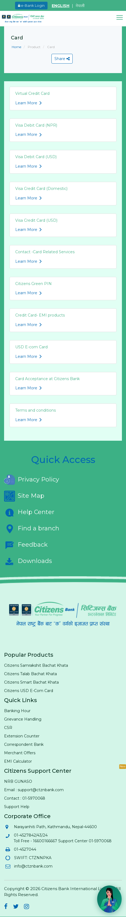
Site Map (24, 496)
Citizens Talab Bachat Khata (30, 673)
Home (16, 47)
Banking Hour (17, 710)
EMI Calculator (18, 761)
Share (62, 58)
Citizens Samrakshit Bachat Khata (36, 665)
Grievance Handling (22, 719)
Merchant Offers (19, 752)
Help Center (29, 512)
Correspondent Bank (24, 744)
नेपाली (80, 5)
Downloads (28, 561)
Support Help (16, 806)
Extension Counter (21, 736)
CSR (8, 727)
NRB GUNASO (18, 781)
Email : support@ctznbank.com (34, 789)
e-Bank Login (31, 5)
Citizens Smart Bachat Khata (31, 682)
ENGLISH (60, 5)
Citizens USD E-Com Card (28, 690)
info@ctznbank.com (33, 866)
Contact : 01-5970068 (24, 798)
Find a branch (31, 528)
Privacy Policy (31, 479)
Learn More (28, 103)
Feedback (26, 545)
